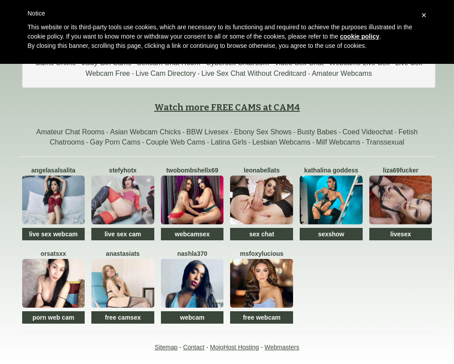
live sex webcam (53, 234)
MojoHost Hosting (234, 347)
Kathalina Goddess (331, 170)
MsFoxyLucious (261, 253)
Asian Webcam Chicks (145, 132)
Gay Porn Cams (115, 142)
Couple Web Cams (175, 142)
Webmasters (282, 347)
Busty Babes (317, 132)
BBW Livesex (207, 132)
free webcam (262, 317)
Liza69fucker (401, 170)
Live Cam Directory (166, 73)
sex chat (261, 234)
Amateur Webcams (342, 73)
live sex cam (123, 234)
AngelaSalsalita (53, 170)
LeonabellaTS (262, 170)
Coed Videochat (368, 132)
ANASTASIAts (123, 253)
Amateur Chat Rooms (70, 132)
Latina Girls (229, 142)
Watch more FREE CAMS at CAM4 (227, 107)
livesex (400, 234)
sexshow (331, 234)
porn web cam (53, 317)
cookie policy (360, 36)
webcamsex (192, 234)
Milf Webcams (338, 142)
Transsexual (385, 142)
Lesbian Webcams (281, 142)
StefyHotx (123, 170)
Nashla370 (192, 253)
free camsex (123, 317)
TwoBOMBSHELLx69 (192, 170)
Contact (193, 347)
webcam (192, 317)
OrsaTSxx (54, 253)
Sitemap (166, 347)
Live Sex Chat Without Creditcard (253, 73)
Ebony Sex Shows (263, 132)
